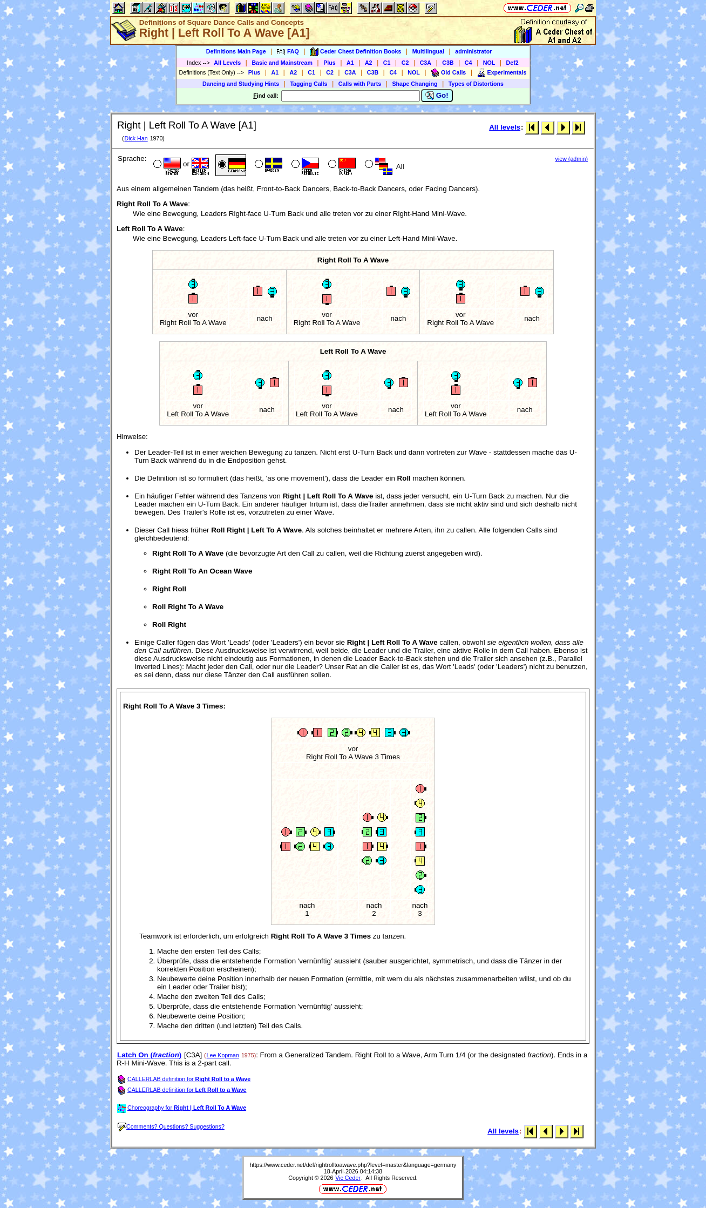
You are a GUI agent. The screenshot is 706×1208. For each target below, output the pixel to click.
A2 (368, 62)
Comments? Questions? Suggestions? (171, 1126)
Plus (329, 62)
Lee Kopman (223, 1055)
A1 (350, 62)
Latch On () (149, 1055)
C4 (468, 62)
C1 (387, 62)
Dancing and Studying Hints (240, 83)
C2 (405, 62)
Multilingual (428, 51)
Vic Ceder (348, 1178)
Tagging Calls (308, 83)
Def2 (512, 62)
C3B (447, 62)
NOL (489, 62)
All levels (504, 127)
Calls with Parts (359, 83)
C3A (425, 62)
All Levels (227, 62)
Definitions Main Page (236, 51)
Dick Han (135, 138)
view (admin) (571, 159)
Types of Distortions (476, 83)
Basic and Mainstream (282, 62)
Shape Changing (414, 83)
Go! (437, 95)
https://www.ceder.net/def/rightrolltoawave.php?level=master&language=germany (353, 1165)
